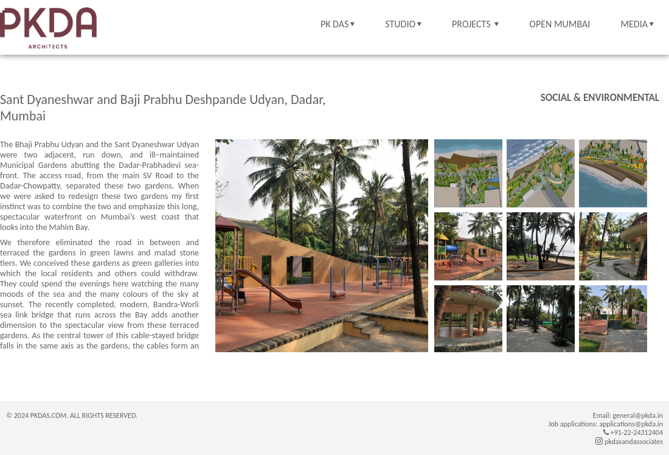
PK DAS (334, 24)
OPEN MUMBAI (559, 24)
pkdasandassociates (629, 441)
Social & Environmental (600, 97)
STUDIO (400, 24)
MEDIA (634, 24)
